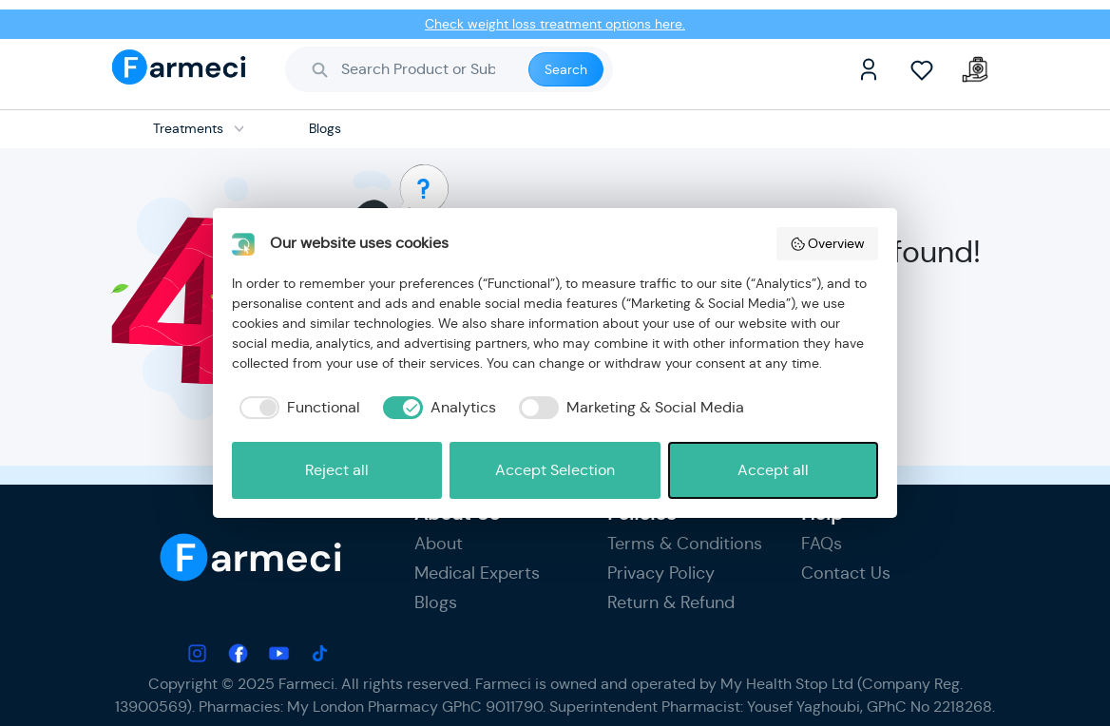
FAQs (821, 543)
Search (566, 69)
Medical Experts (477, 573)
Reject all (337, 470)
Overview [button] (828, 243)
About (438, 543)
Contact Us (845, 573)
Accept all (773, 470)
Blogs (435, 602)
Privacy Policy (661, 573)
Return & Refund (671, 602)
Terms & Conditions (684, 543)
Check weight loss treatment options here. (555, 23)
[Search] (425, 69)
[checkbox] (296, 407)
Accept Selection (555, 470)
